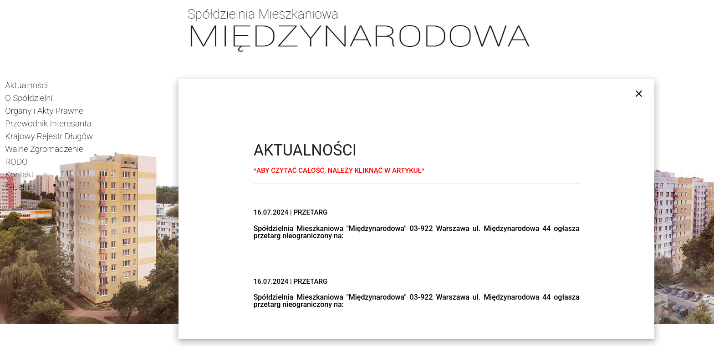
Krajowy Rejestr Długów (49, 136)
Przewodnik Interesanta (48, 124)
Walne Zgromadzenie (44, 149)
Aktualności (26, 85)
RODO (16, 162)
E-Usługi (20, 187)
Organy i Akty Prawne (44, 111)
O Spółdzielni (28, 98)
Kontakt (19, 175)
